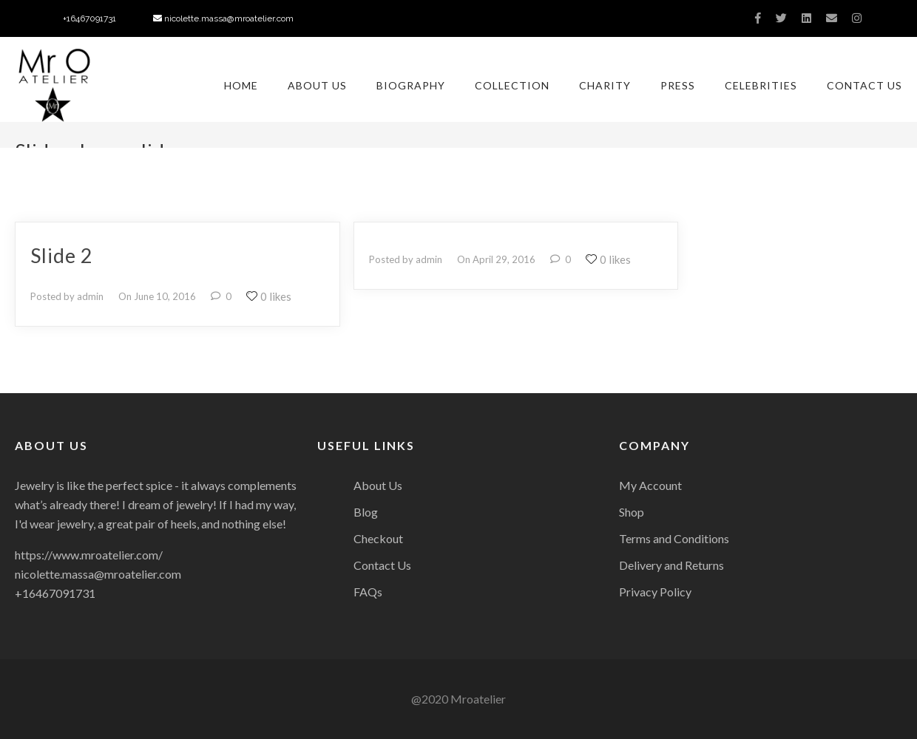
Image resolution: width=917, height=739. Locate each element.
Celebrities (761, 85)
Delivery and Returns (671, 565)
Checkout (378, 538)
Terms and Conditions (674, 538)
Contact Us (864, 85)
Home (241, 85)
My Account (650, 485)
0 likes (268, 296)
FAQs (367, 592)
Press (677, 85)
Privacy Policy (655, 592)
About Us (317, 85)
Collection (512, 85)
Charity (605, 85)
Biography (410, 85)
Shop (631, 512)
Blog (365, 512)
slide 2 (61, 255)
